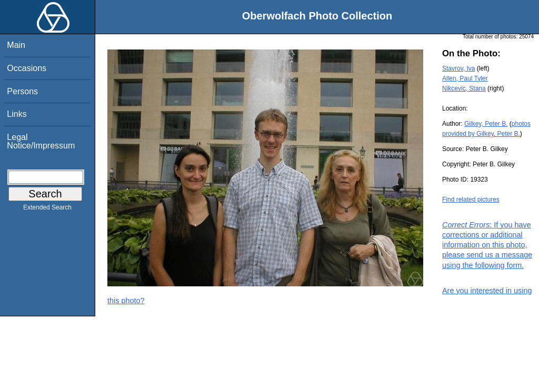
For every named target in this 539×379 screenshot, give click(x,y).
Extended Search (47, 209)
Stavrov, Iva (458, 68)
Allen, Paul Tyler (465, 78)
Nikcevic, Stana (464, 88)
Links (16, 113)
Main (16, 45)
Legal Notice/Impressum (41, 141)
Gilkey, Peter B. (485, 123)
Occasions (26, 68)
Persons (22, 91)
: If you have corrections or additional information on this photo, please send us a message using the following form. (487, 245)
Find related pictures (471, 199)
